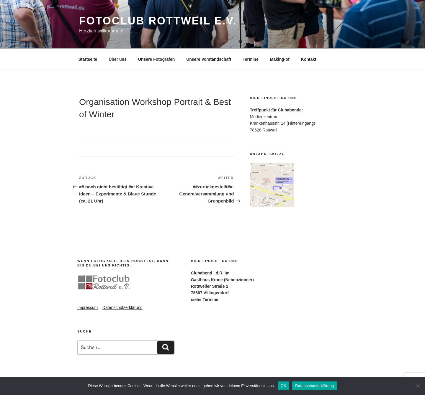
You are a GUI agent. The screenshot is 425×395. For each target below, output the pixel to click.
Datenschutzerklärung (122, 307)
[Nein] (418, 386)
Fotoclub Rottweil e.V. (158, 21)
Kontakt (308, 59)
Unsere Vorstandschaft (208, 59)
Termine (250, 59)
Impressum (87, 307)
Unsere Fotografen (156, 59)
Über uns (118, 59)
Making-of (280, 59)
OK (283, 386)
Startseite (88, 59)
